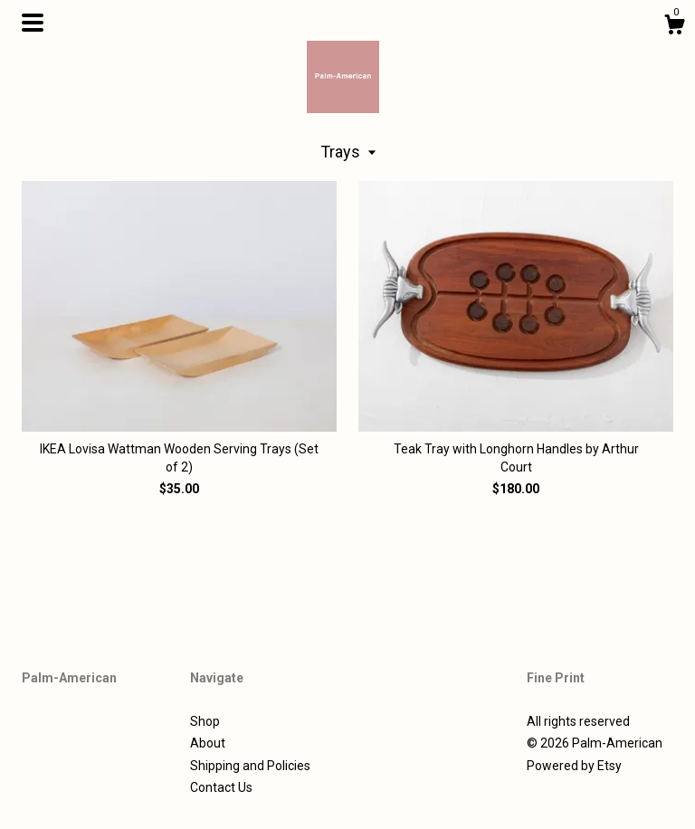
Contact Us (221, 787)
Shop (205, 721)
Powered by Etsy (574, 765)
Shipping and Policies (250, 765)
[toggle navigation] (32, 23)
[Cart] (674, 27)
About (207, 743)
